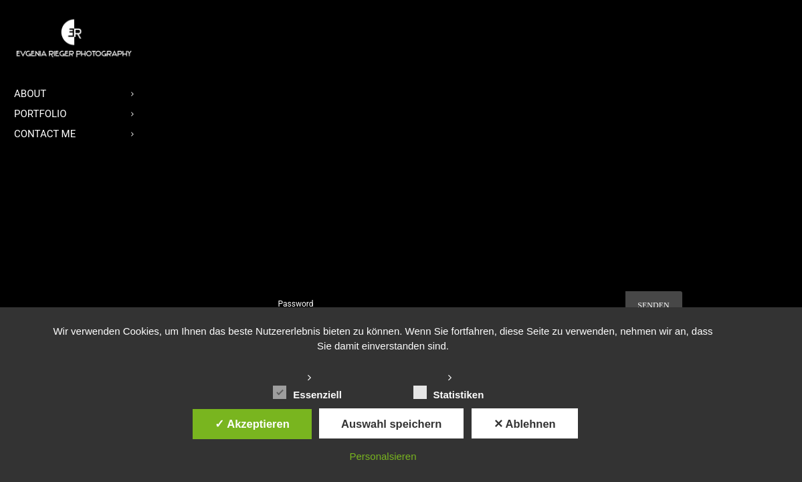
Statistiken (448, 393)
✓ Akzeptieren (252, 424)
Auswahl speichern (391, 424)
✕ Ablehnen (525, 424)
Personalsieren (382, 456)
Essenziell (307, 393)
